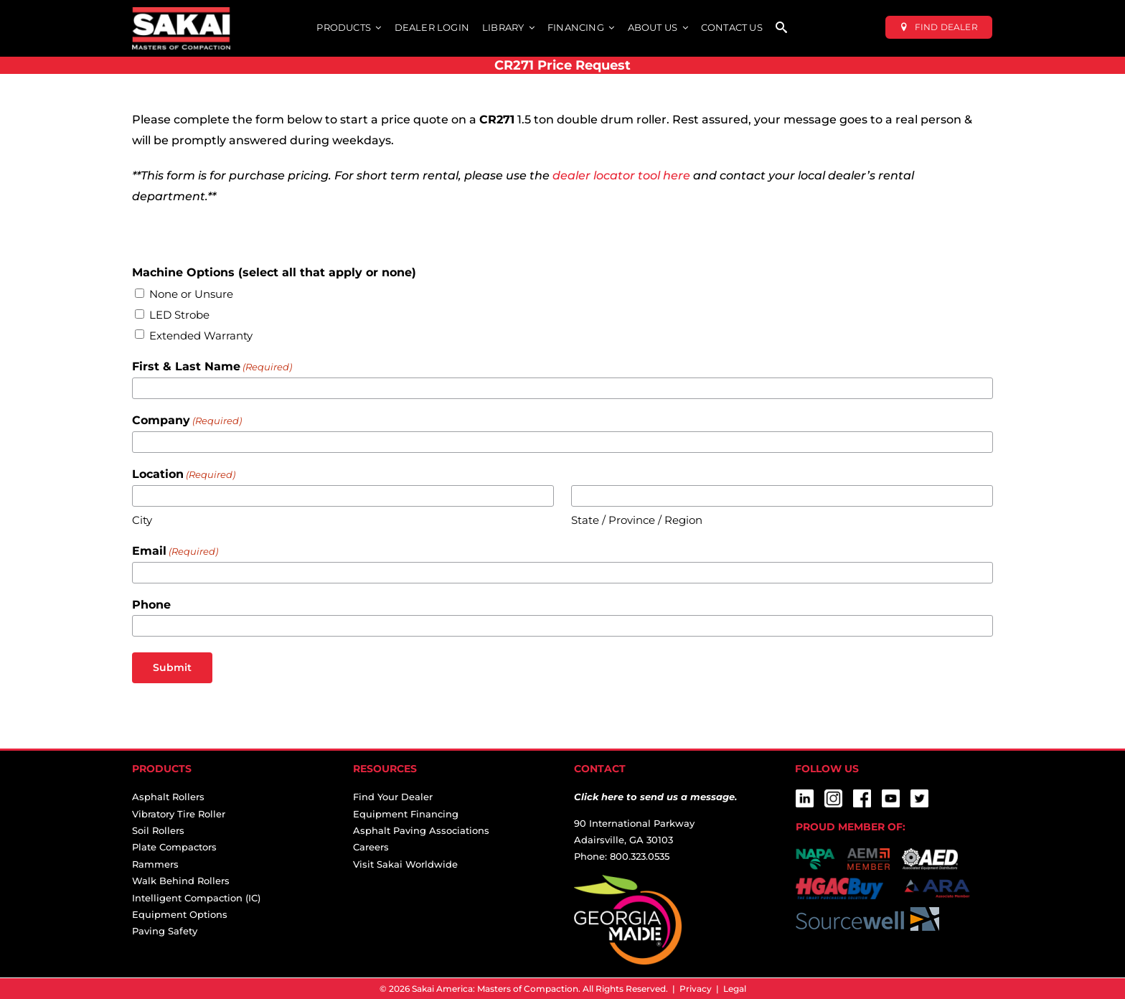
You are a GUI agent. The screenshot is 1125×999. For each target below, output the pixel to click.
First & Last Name (212, 367)
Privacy (695, 988)
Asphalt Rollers (168, 796)
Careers (371, 847)
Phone (151, 604)
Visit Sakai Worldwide (405, 864)
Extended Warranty (201, 335)
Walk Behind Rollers (181, 880)
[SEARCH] (781, 28)
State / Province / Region (636, 520)
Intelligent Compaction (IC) (196, 898)
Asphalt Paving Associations (421, 830)
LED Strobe (179, 315)
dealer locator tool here (621, 175)
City (142, 520)
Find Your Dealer (393, 796)
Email (175, 551)
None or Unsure (191, 294)
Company (187, 421)
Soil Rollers (158, 830)
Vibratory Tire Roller (178, 814)
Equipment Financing (405, 814)
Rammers (155, 864)
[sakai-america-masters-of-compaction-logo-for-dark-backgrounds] (181, 12)
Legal (734, 988)
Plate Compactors (174, 847)
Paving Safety (164, 931)
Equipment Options (179, 914)
